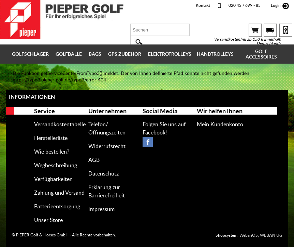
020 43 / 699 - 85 (245, 5)
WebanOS (248, 235)
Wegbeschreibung (55, 165)
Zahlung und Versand (59, 193)
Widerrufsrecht (107, 146)
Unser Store (48, 220)
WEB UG (271, 235)
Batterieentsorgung (57, 206)
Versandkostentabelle (60, 124)
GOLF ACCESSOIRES (261, 54)
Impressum (101, 209)
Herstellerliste (51, 138)
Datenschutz (103, 174)
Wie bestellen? (51, 152)
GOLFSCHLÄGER (30, 54)
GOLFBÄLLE (69, 54)
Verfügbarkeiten (53, 179)
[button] (139, 42)
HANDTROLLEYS (215, 54)
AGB (94, 160)
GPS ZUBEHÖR (124, 54)
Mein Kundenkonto (220, 124)
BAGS (95, 54)
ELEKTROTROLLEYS (169, 54)
